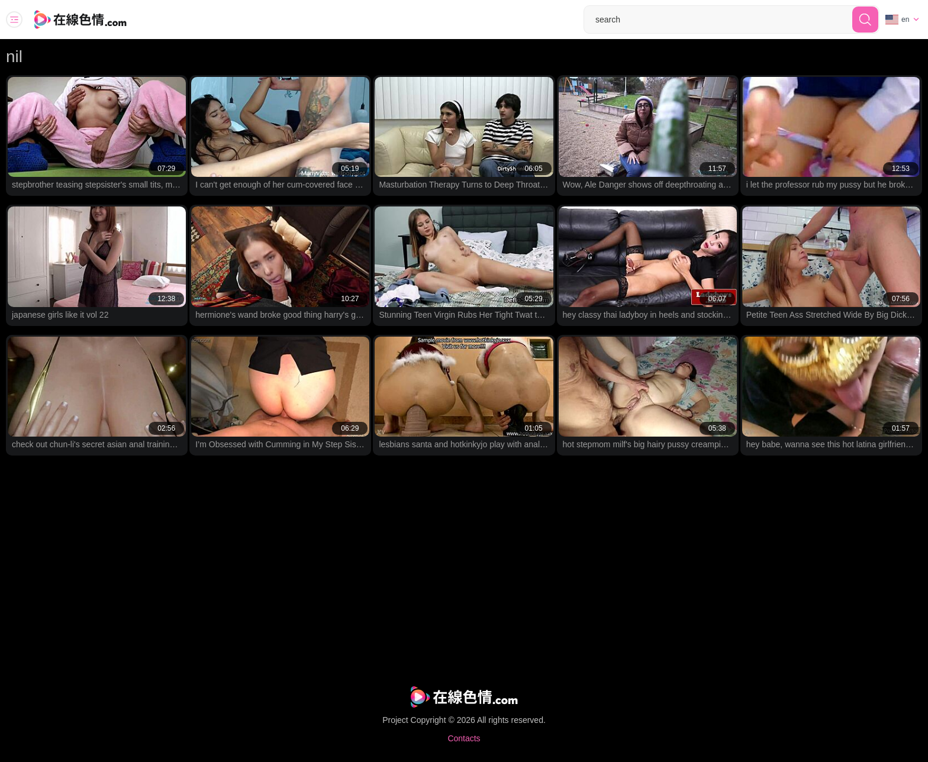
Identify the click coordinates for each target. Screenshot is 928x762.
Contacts (463, 738)
